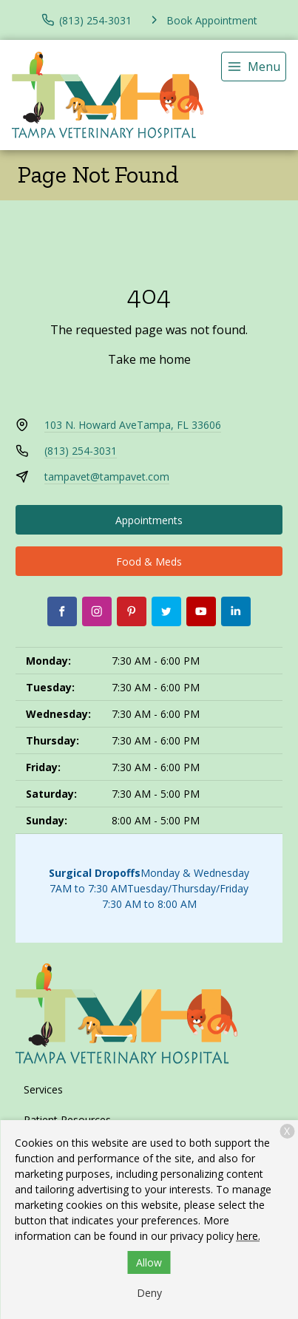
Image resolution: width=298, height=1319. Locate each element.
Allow (149, 1262)
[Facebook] (62, 611)
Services (43, 1089)
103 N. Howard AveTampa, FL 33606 (132, 425)
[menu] (253, 66)
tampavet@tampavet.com (106, 476)
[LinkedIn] (236, 611)
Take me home (149, 359)
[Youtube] (201, 611)
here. (248, 1236)
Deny (149, 1293)
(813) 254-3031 (80, 451)
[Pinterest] (131, 611)
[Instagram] (97, 611)
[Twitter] (166, 611)
